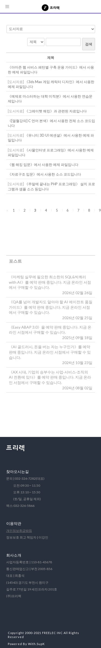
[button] (7, 210)
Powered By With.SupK (26, 644)
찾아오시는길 (17, 471)
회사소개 (13, 555)
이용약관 (13, 523)
